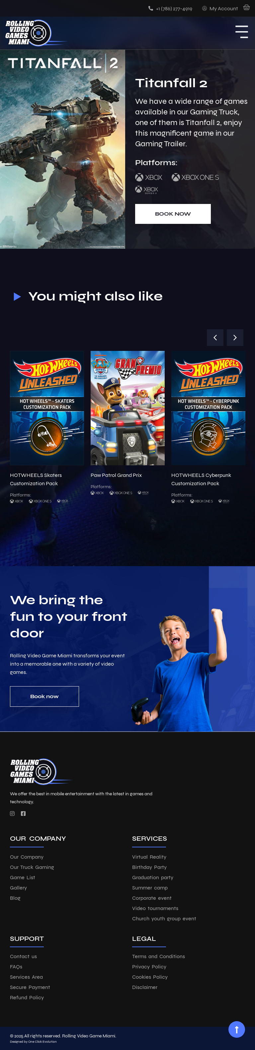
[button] (215, 337)
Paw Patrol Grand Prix (116, 475)
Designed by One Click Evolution (33, 1042)
